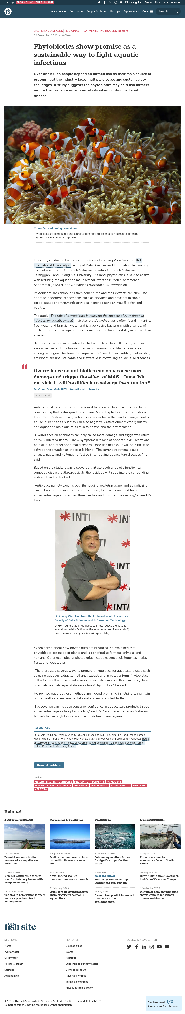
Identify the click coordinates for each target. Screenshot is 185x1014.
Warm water (58, 11)
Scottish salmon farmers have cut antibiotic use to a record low (69, 860)
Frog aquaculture (29, 2)
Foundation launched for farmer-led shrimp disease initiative (21, 860)
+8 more (122, 31)
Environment (100, 785)
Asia (143, 785)
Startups (115, 11)
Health (39, 781)
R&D (135, 785)
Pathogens (108, 31)
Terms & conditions (77, 981)
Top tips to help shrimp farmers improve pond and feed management (24, 898)
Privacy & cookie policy (79, 987)
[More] (147, 11)
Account (176, 2)
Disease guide (133, 2)
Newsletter (161, 2)
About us (71, 958)
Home (7, 946)
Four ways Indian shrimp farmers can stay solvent (111, 881)
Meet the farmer (105, 876)
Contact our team (76, 970)
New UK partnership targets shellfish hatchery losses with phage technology (23, 879)
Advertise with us (76, 975)
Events (148, 2)
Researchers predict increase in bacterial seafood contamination (115, 899)
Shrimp (48, 2)
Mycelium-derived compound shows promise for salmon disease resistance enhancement (159, 895)
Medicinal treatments (81, 31)
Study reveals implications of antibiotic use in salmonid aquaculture (69, 895)
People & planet (96, 11)
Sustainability (121, 785)
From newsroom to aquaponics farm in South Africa (157, 860)
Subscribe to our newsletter (82, 964)
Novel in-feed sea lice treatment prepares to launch (69, 878)
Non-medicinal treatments (53, 785)
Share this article (49, 765)
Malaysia (41, 789)
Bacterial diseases (48, 31)
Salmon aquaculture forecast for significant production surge (113, 860)
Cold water (76, 11)
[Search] (168, 11)
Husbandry (81, 785)
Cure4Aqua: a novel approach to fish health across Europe (159, 878)
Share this (42, 395)
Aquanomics (131, 11)
